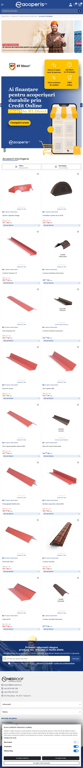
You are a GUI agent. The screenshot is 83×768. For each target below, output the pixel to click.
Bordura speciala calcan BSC (53, 504)
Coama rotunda (48, 561)
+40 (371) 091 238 (9, 688)
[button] (7, 4)
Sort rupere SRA (48, 388)
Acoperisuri (14, 16)
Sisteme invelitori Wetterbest (28, 16)
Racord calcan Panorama (52, 446)
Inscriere (75, 659)
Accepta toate (60, 758)
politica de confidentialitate (64, 663)
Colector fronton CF (9, 273)
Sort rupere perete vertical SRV (13, 446)
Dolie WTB (6, 619)
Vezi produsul (21, 225)
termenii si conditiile (45, 663)
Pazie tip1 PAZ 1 (8, 561)
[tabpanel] (41, 105)
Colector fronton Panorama (53, 331)
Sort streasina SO (8, 331)
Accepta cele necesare (41, 763)
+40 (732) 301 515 (9, 692)
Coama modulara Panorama (53, 273)
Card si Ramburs (7, 722)
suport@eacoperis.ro (11, 685)
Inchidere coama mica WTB (53, 215)
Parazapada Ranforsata (11, 504)
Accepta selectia (22, 758)
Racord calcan (7, 388)
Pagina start (5, 16)
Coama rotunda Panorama (52, 619)
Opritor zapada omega (10, 215)
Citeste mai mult (10, 738)
